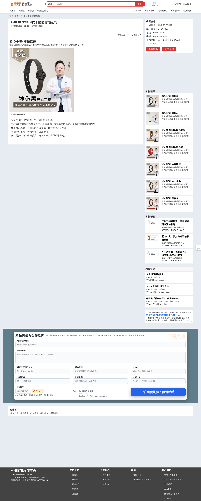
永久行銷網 (175, 11)
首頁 (11, 16)
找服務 (13, 11)
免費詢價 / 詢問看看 (158, 393)
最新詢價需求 (43, 11)
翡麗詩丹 (18, 16)
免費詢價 (155, 4)
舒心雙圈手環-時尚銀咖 (173, 130)
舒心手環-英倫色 (170, 198)
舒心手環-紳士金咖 (171, 181)
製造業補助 (149, 11)
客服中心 (137, 475)
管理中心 (178, 4)
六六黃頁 (168, 489)
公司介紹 (169, 49)
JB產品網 (168, 484)
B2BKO (167, 498)
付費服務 (187, 11)
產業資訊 (76, 484)
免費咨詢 (153, 49)
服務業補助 (136, 11)
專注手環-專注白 (170, 113)
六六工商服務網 (171, 475)
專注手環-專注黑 (170, 96)
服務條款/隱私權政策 (142, 479)
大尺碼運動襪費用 (155, 274)
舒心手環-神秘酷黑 (171, 164)
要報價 (75, 489)
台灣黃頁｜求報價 (171, 494)
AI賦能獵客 (162, 11)
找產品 (22, 11)
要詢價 (75, 494)
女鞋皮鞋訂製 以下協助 (157, 286)
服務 (50, 4)
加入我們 (187, 4)
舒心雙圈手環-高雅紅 (172, 147)
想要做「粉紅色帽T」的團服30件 (162, 298)
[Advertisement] (169, 70)
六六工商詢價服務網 (172, 479)
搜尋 (140, 4)
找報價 (31, 11)
